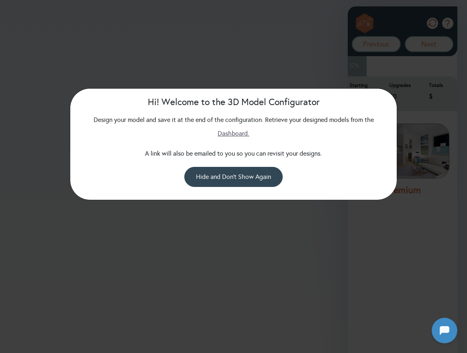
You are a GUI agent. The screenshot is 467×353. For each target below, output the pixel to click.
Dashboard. (233, 133)
